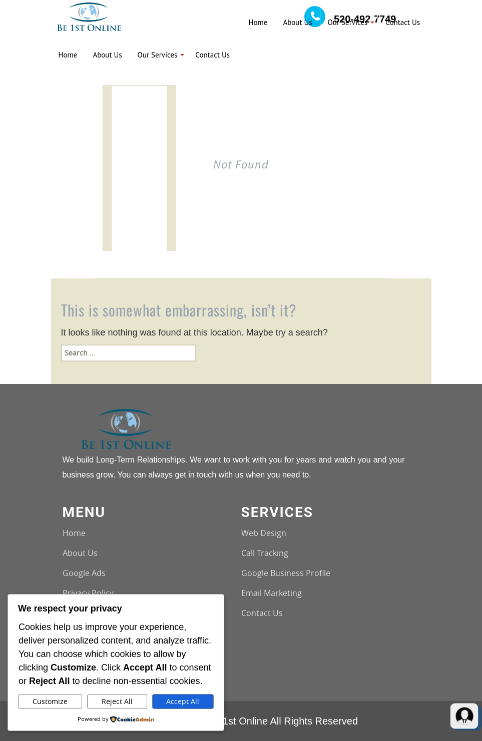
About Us (80, 553)
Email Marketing (271, 593)
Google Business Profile (285, 573)
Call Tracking (264, 553)
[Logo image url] (89, 15)
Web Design (263, 533)
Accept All (182, 701)
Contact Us (262, 613)
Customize (50, 701)
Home (74, 533)
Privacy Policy (88, 593)
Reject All (117, 701)
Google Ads (84, 573)
